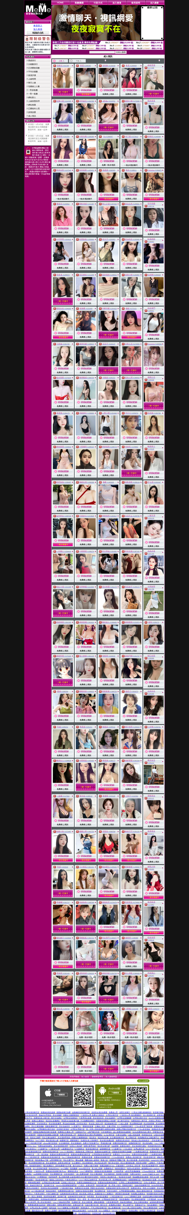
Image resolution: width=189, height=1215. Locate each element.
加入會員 (37, 29)
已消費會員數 (34, 68)
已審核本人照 (34, 108)
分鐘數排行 (33, 64)
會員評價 (32, 75)
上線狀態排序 (34, 101)
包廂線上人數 (34, 86)
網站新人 (32, 97)
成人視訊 (32, 116)
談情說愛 (32, 112)
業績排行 (32, 60)
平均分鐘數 (33, 71)
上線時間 (32, 79)
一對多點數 (33, 90)
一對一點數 (33, 94)
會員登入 (37, 26)
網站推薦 (32, 105)
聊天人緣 (32, 83)
